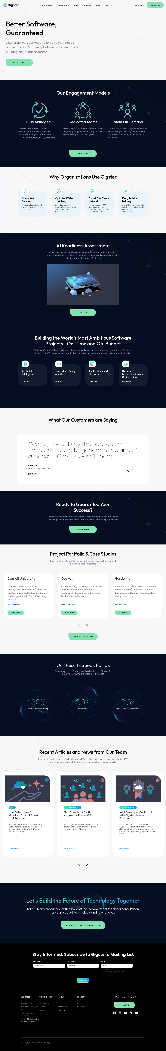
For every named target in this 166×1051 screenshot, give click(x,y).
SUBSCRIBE (83, 980)
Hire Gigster (155, 5)
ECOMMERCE (14, 604)
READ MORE (15, 613)
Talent (76, 5)
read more (13, 849)
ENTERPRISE (67, 604)
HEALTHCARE (122, 604)
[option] (29, 595)
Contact (61, 1010)
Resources (81, 1007)
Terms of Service (115, 971)
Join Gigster (139, 5)
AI (12, 807)
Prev (128, 470)
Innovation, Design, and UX (30, 1008)
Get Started (19, 63)
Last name (72, 961)
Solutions (62, 5)
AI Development (27, 1003)
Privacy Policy (104, 971)
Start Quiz (83, 312)
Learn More (27, 381)
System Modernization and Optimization (30, 1020)
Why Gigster (47, 5)
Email (104, 961)
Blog (98, 5)
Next (132, 470)
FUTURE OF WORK (128, 807)
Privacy (47, 1043)
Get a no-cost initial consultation (83, 925)
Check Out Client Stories (83, 636)
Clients (87, 5)
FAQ (59, 1003)
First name (38, 961)
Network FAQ (63, 1007)
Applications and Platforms (27, 1014)
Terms (39, 1043)
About (108, 5)
